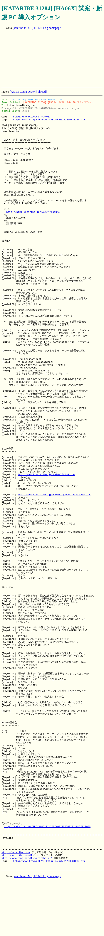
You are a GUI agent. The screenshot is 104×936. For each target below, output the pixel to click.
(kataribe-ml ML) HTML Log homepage (37, 27)
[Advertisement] (52, 59)
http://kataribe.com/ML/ (18, 855)
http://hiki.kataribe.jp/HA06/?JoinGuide (46, 474)
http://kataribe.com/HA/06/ (32, 116)
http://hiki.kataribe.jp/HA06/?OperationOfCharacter (54, 494)
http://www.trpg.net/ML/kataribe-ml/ (26, 858)
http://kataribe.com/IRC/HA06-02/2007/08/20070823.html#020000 (47, 826)
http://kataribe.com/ (15, 852)
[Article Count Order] (23, 91)
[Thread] (41, 91)
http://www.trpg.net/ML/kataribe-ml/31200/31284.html (50, 119)
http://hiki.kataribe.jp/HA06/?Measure (33, 212)
